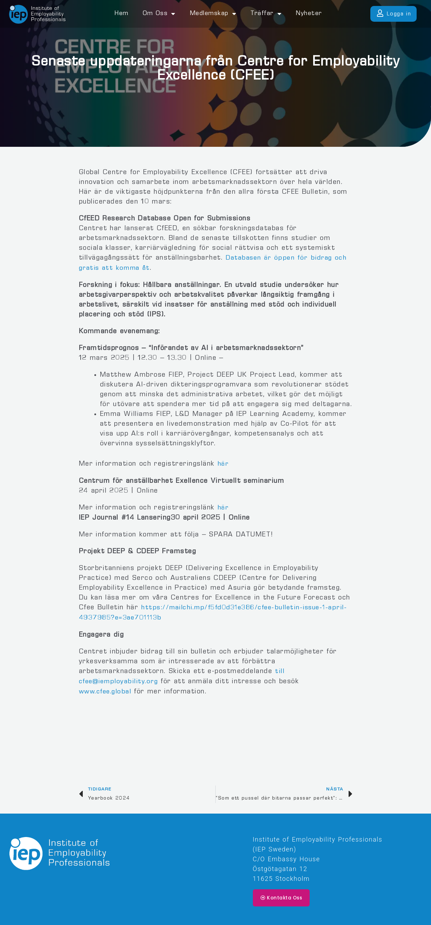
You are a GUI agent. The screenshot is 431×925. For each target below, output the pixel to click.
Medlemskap (213, 13)
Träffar (266, 13)
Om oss (159, 13)
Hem (121, 14)
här (223, 463)
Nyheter (309, 14)
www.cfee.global (107, 689)
